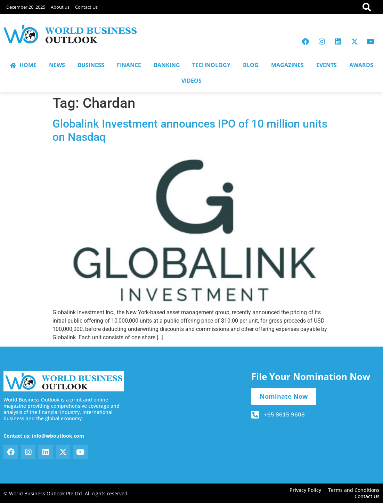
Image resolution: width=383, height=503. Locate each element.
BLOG (251, 65)
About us (60, 7)
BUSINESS (91, 65)
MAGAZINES (287, 65)
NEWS (57, 65)
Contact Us (86, 7)
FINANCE (129, 65)
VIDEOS (191, 80)
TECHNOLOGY (211, 65)
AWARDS (361, 65)
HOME (23, 65)
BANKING (167, 65)
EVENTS (326, 65)
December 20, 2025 (25, 7)
